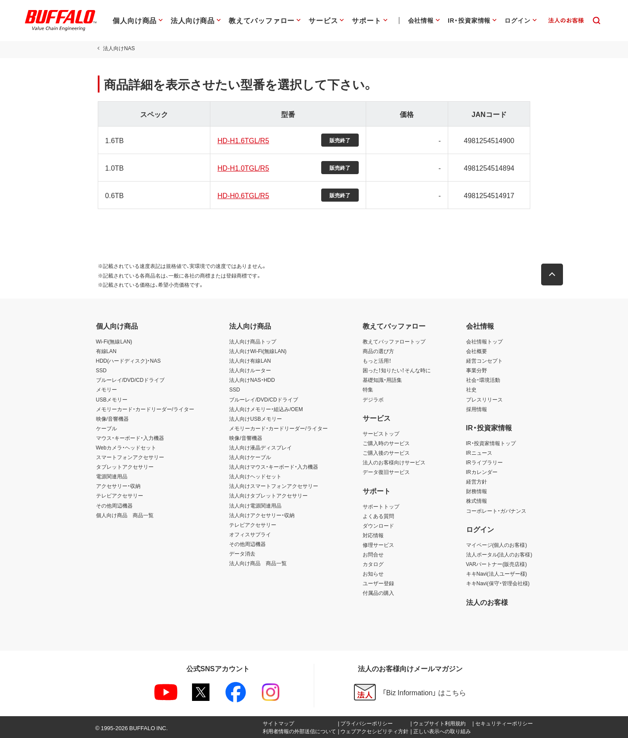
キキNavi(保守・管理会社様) (498, 583)
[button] (554, 274)
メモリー (106, 389)
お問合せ (373, 554)
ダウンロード (378, 525)
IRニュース (479, 453)
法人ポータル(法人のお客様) (499, 554)
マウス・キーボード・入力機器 (130, 438)
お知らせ (373, 573)
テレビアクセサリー (119, 495)
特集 (368, 389)
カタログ (373, 564)
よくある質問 (378, 516)
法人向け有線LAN (250, 360)
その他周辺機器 (114, 505)
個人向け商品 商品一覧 (125, 515)
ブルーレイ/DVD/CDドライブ (130, 380)
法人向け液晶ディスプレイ (260, 447)
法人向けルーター (250, 370)
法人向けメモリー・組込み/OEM (266, 409)
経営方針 (476, 481)
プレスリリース (484, 399)
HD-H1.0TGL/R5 (242, 167)
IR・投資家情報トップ (491, 443)
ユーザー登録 (378, 583)
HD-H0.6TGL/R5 (242, 195)
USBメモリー (112, 399)
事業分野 (476, 370)
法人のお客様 (487, 602)
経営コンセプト (484, 360)
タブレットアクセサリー (125, 466)
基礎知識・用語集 (382, 380)
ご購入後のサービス (386, 453)
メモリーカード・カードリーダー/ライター (145, 409)
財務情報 (476, 491)
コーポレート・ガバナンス (496, 511)
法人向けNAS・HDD (252, 380)
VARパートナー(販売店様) (496, 564)
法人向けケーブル (250, 457)
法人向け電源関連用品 (255, 505)
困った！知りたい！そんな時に (397, 370)
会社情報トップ (484, 341)
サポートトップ (381, 506)
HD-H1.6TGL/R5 (242, 140)
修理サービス (378, 545)
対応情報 (373, 535)
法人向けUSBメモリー (255, 418)
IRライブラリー (484, 462)
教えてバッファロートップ (394, 341)
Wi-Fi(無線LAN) (114, 341)
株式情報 (476, 501)
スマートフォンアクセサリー (130, 457)
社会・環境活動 (483, 380)
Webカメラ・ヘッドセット (126, 447)
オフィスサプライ (250, 534)
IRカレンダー (482, 472)
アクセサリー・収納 (118, 486)
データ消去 (242, 553)
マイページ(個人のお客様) (496, 545)
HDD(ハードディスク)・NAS (128, 360)
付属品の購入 (378, 593)
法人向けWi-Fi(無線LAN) (257, 351)
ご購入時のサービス (386, 443)
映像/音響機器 (112, 418)
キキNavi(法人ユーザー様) (496, 573)
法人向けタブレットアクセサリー (268, 495)
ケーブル (106, 428)
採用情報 (476, 409)
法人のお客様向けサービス (394, 462)
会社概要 (476, 351)
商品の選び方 (378, 351)
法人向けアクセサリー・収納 (262, 515)
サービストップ (381, 433)
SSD (101, 370)
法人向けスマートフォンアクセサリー (273, 486)
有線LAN (106, 351)
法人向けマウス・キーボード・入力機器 (273, 466)
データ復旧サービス (386, 472)
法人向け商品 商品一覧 (258, 563)
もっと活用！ (377, 360)
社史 (471, 389)
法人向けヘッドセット (255, 476)
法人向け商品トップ (252, 341)
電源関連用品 (111, 476)
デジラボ (373, 399)
